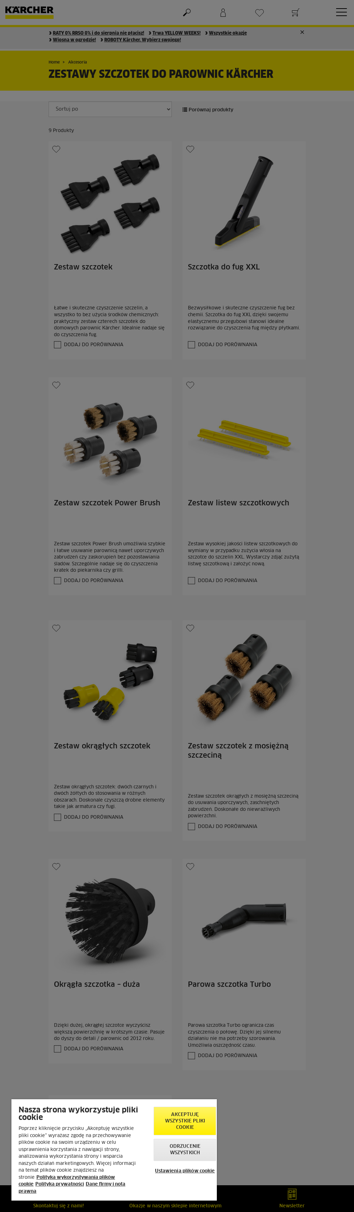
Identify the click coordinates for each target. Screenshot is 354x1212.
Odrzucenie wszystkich (185, 1149)
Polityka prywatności (59, 1184)
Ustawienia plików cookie (185, 1171)
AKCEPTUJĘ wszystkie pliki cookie (185, 1121)
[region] (114, 1150)
